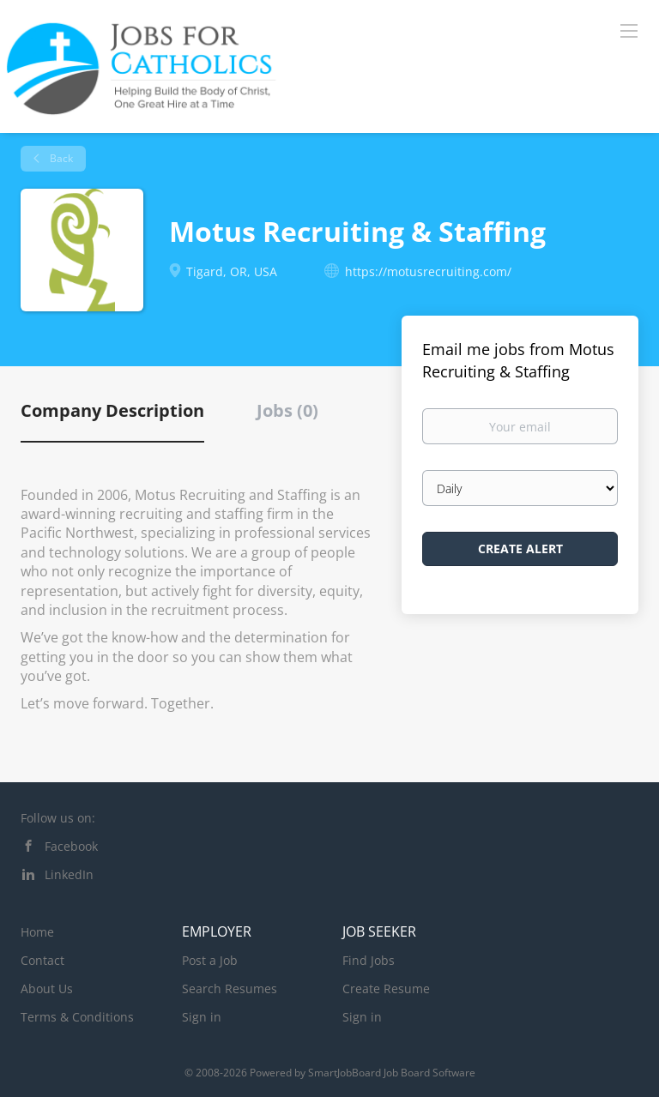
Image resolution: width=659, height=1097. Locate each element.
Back (60, 158)
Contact (42, 960)
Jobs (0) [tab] (287, 410)
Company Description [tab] (112, 410)
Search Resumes (229, 988)
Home (37, 932)
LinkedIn (69, 874)
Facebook (71, 846)
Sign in (201, 1017)
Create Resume (386, 988)
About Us (47, 988)
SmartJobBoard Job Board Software (391, 1072)
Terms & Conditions (77, 1017)
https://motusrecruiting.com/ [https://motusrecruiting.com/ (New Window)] (428, 271)
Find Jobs (368, 960)
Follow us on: (58, 818)
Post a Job (210, 960)
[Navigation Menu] (629, 30)
